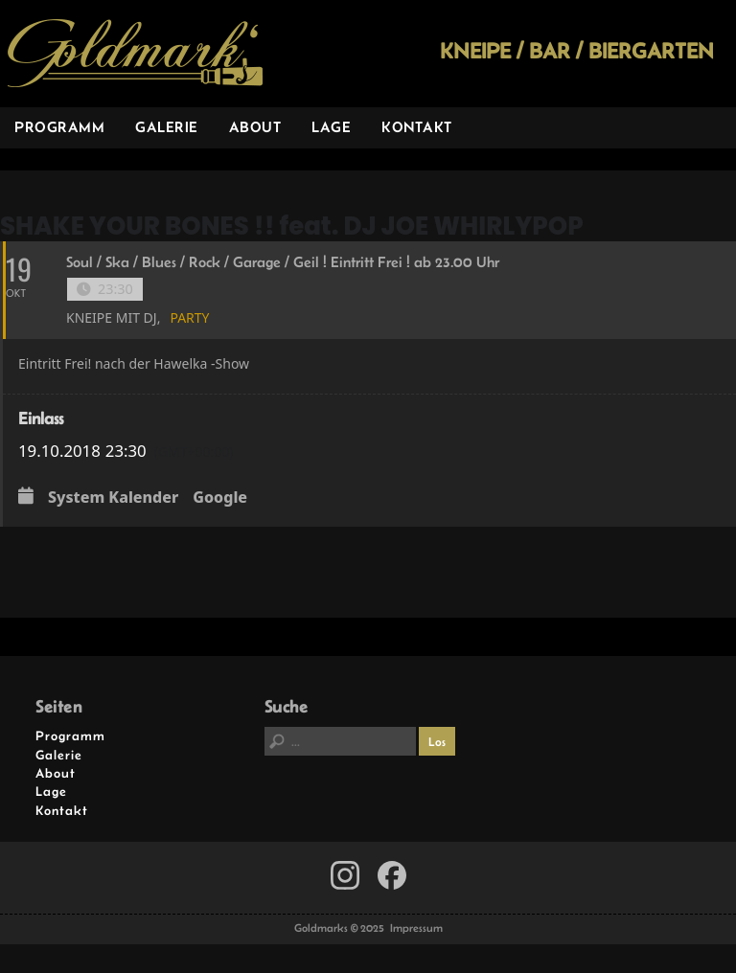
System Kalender (113, 498)
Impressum (416, 928)
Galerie (166, 127)
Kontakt (416, 127)
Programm (59, 127)
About (255, 127)
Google (220, 498)
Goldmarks (135, 53)
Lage (331, 127)
